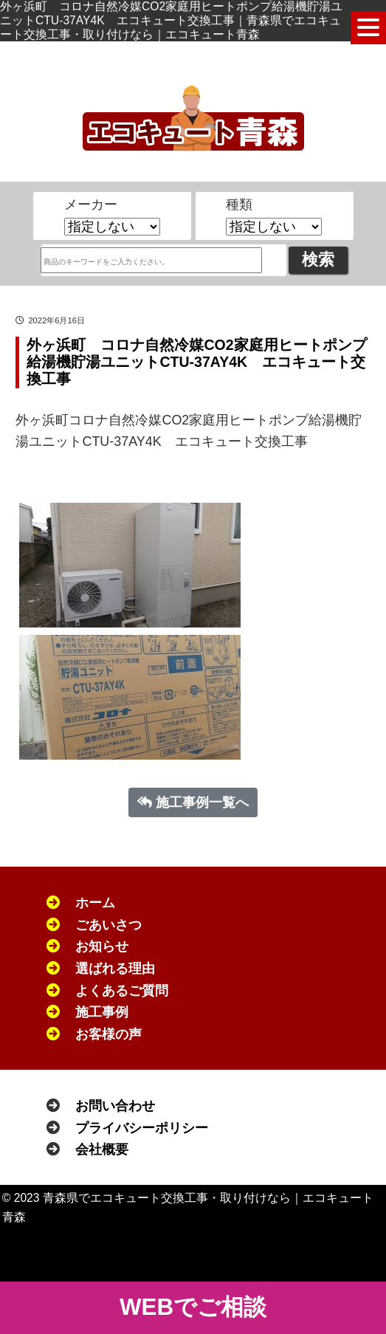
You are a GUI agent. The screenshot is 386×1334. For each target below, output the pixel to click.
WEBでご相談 (193, 1307)
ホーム (95, 902)
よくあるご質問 (121, 990)
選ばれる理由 (115, 968)
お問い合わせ (115, 1106)
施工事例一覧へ (193, 802)
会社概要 (101, 1149)
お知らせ (101, 946)
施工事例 (101, 1012)
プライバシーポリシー (141, 1128)
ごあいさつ (108, 925)
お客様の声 (108, 1034)
